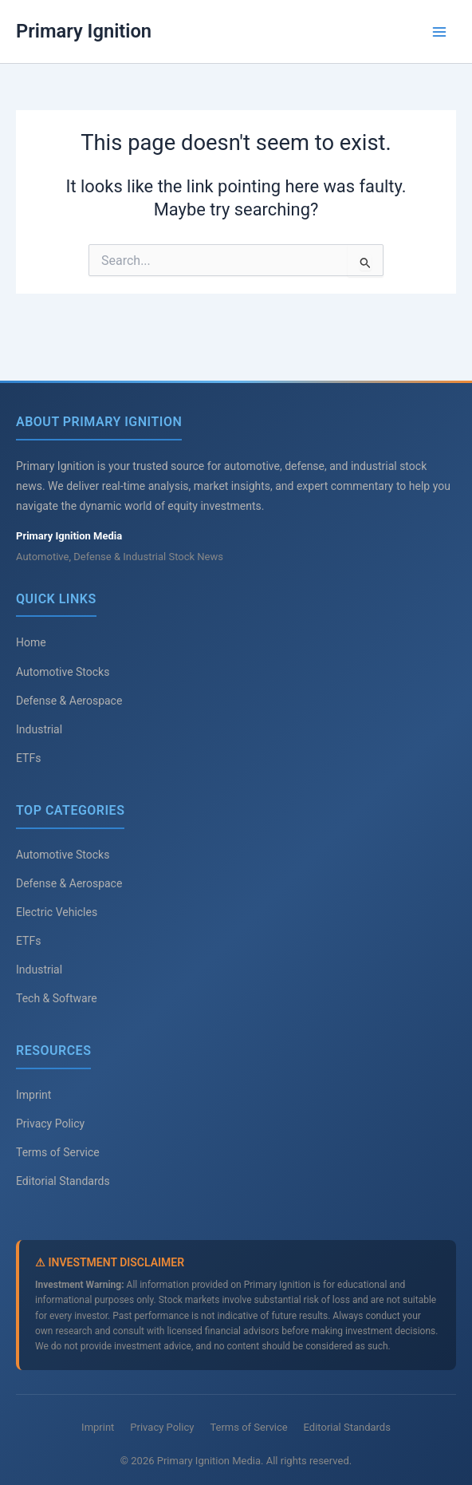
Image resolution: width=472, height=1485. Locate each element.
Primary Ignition (83, 31)
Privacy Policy (50, 1123)
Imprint (33, 1094)
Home (31, 642)
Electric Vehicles (56, 912)
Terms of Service (58, 1152)
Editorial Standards (63, 1181)
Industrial (39, 729)
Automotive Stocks (62, 671)
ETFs (28, 758)
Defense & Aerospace (69, 700)
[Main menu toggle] (439, 32)
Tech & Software (56, 998)
